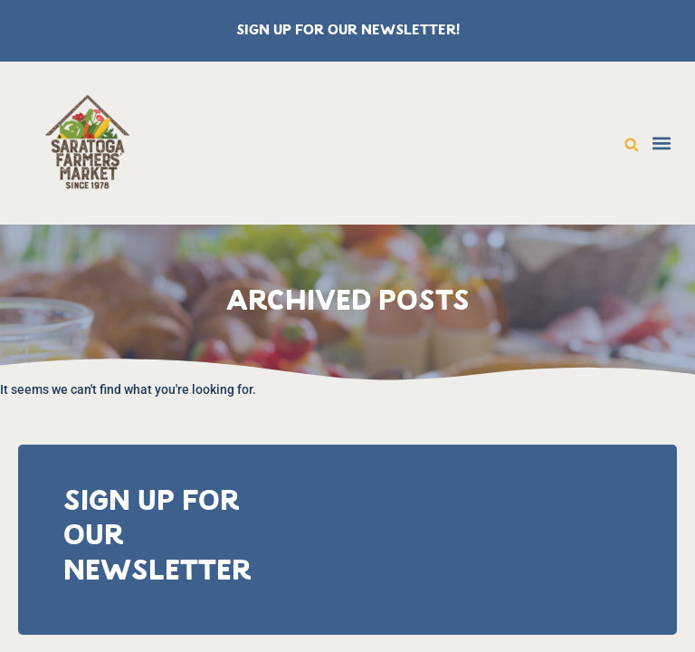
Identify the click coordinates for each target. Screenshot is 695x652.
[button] (631, 145)
